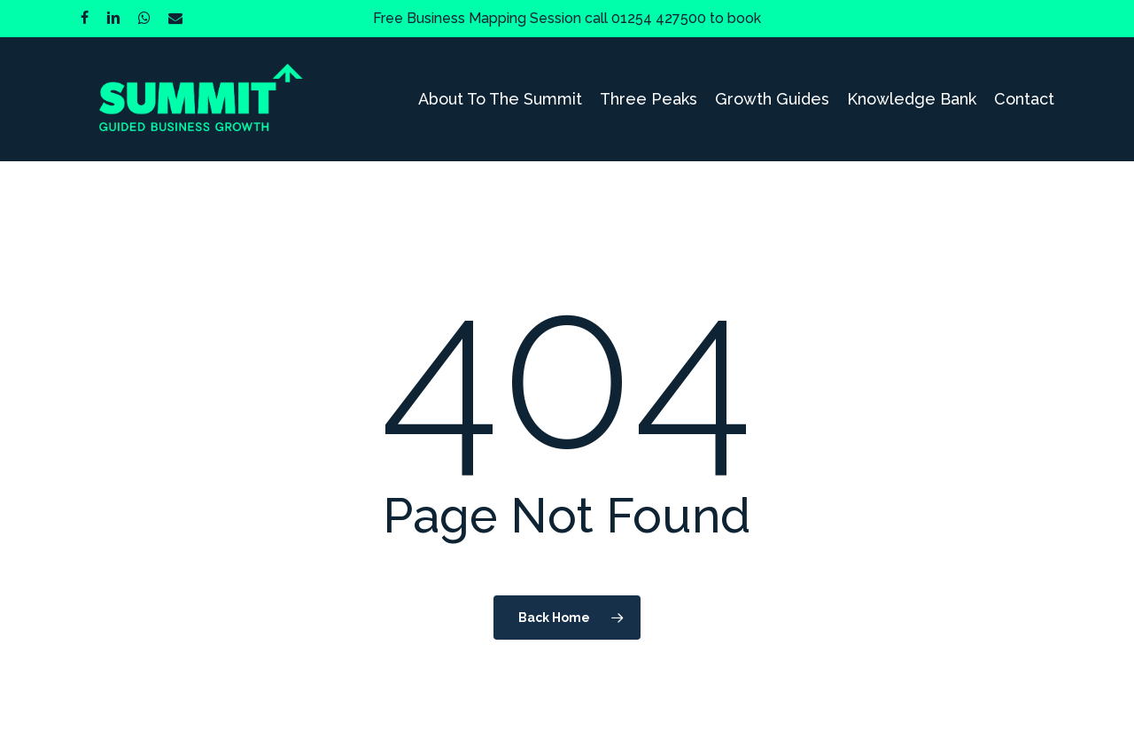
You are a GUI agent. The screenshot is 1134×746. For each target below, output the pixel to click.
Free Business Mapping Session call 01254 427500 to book (567, 18)
